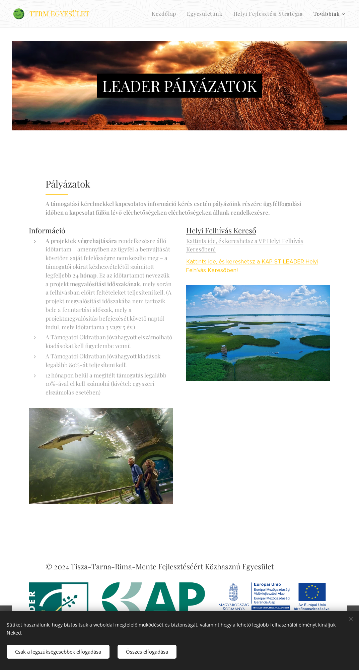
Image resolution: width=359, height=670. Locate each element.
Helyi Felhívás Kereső (221, 230)
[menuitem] (171, 13)
